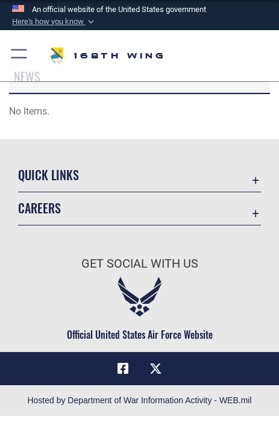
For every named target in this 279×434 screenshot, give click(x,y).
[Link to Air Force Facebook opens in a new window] (123, 369)
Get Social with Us (139, 264)
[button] (54, 22)
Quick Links (48, 175)
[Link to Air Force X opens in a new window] (156, 369)
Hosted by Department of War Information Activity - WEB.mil (139, 400)
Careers (39, 208)
